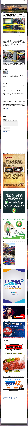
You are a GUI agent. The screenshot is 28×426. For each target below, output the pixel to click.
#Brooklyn (21, 35)
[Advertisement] (14, 38)
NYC (24, 35)
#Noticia (23, 35)
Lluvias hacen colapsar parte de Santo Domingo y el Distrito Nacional (10, 399)
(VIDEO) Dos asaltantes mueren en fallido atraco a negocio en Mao (10, 398)
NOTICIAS (4, 35)
